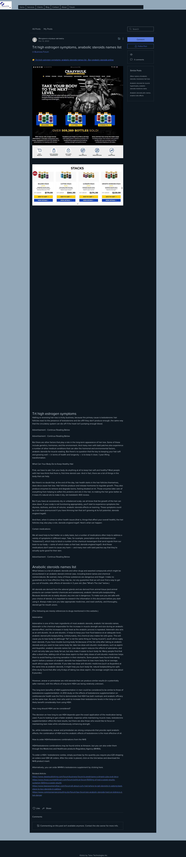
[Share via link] (46, 808)
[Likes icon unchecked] (34, 808)
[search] (140, 29)
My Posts (48, 29)
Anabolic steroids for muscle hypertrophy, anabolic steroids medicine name (140, 86)
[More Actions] (121, 38)
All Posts (36, 29)
